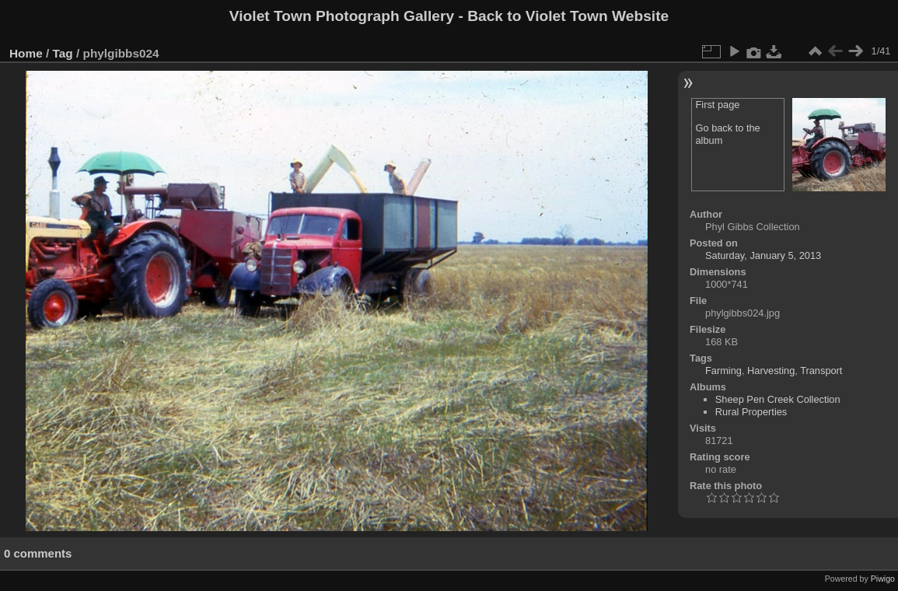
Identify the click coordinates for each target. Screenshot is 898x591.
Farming (723, 370)
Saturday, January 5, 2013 (763, 255)
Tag (63, 53)
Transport (821, 370)
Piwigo (883, 578)
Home (26, 53)
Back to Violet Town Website (568, 16)
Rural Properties (751, 412)
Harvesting (771, 370)
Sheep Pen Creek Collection (777, 399)
